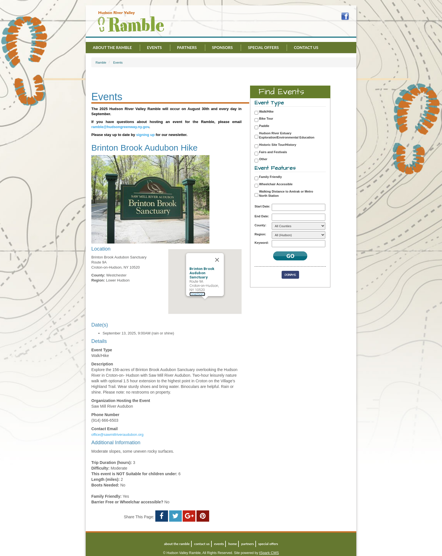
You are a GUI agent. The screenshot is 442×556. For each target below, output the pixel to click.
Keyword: (262, 242)
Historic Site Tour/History (277, 144)
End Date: (262, 216)
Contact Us (306, 47)
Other (263, 159)
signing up (145, 135)
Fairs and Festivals (273, 152)
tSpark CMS (269, 553)
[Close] (217, 260)
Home (232, 544)
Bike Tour (266, 118)
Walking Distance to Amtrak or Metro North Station (286, 194)
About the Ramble (112, 47)
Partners (187, 47)
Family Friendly (270, 176)
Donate (290, 275)
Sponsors (222, 47)
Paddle (264, 126)
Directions (197, 294)
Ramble (101, 62)
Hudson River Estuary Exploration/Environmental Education (286, 135)
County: (260, 225)
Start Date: (262, 206)
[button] (205, 304)
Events (154, 47)
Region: (260, 234)
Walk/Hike (266, 111)
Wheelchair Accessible (276, 184)
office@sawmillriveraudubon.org (117, 434)
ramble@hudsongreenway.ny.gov (120, 127)
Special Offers (263, 47)
